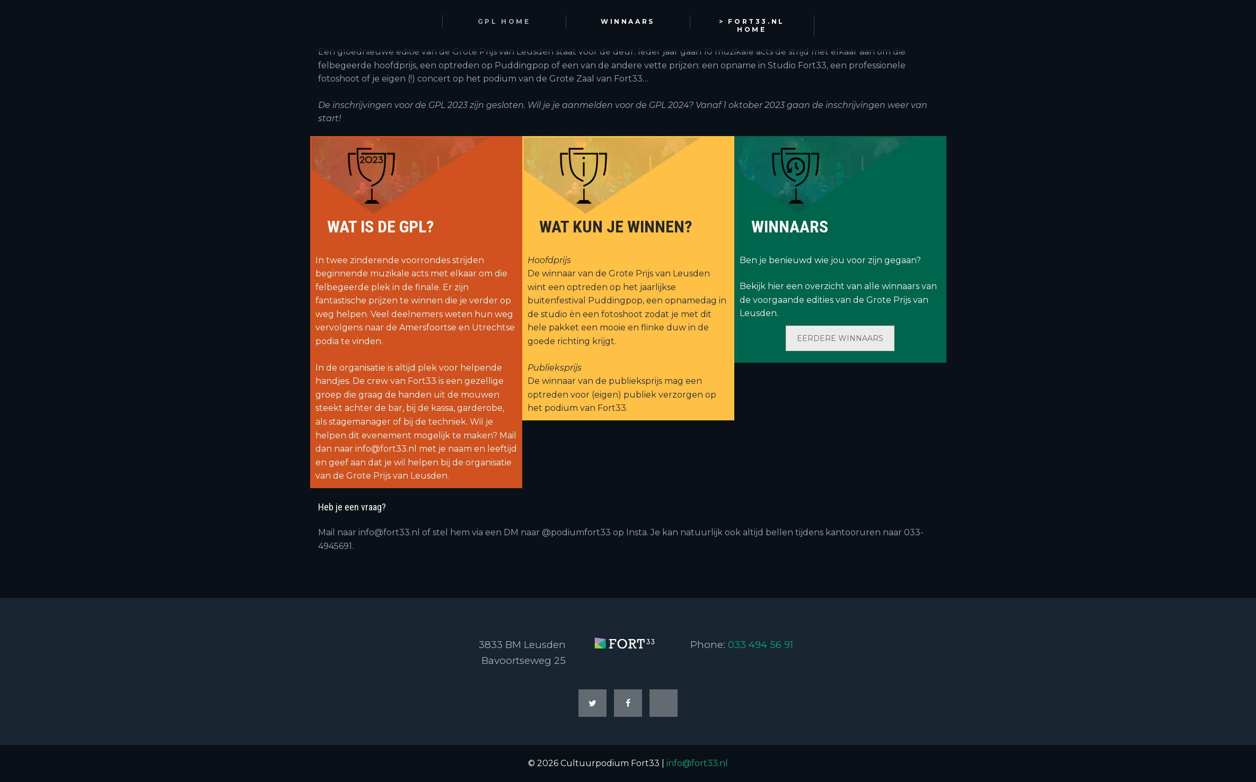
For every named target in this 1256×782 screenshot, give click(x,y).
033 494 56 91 (760, 645)
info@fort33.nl (697, 763)
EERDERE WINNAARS (840, 338)
